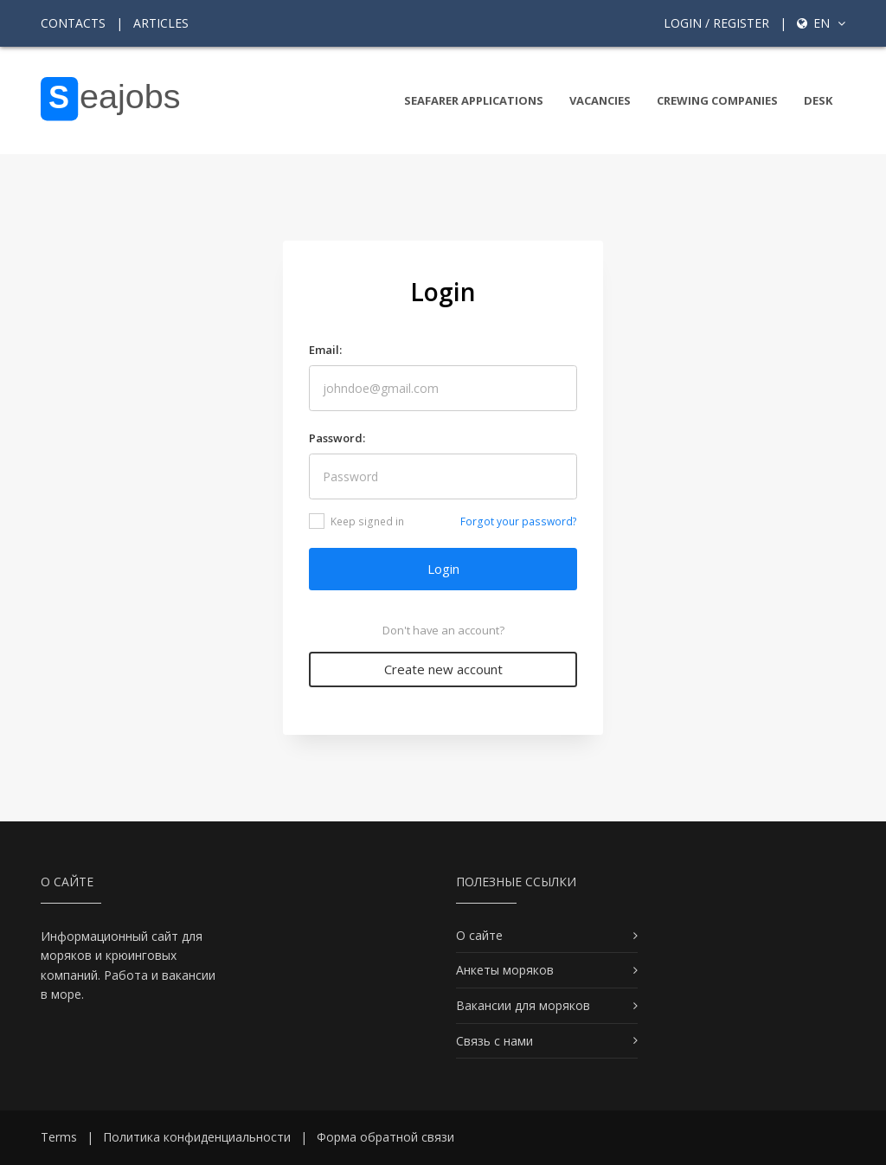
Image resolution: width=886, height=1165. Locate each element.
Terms (59, 1137)
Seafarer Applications (473, 100)
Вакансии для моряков (523, 1005)
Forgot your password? (518, 521)
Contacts (73, 23)
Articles (161, 23)
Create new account (443, 669)
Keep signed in (356, 521)
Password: (337, 438)
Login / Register (716, 23)
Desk (818, 100)
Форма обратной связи (385, 1137)
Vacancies (600, 100)
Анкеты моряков (505, 970)
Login (443, 568)
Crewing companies (717, 100)
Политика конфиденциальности (197, 1137)
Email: (325, 349)
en (821, 23)
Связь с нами (494, 1041)
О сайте (479, 935)
